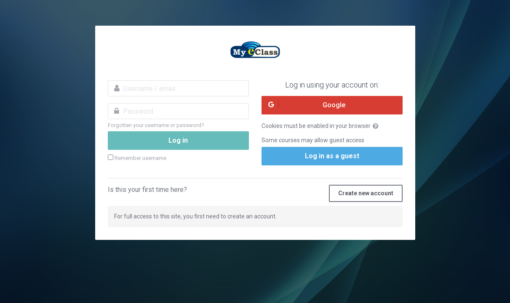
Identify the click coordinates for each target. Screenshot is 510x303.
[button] (377, 126)
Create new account (365, 193)
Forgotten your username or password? (156, 125)
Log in (178, 140)
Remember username (140, 158)
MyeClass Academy (255, 51)
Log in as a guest (332, 156)
